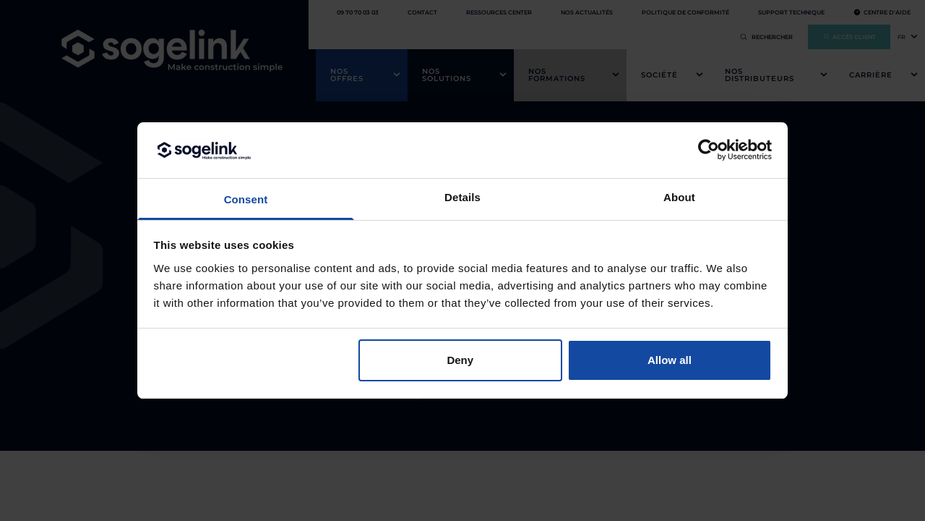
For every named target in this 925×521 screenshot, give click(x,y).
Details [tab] (462, 197)
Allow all (670, 360)
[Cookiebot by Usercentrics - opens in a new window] (708, 150)
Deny (460, 360)
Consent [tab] (246, 199)
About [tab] (679, 197)
